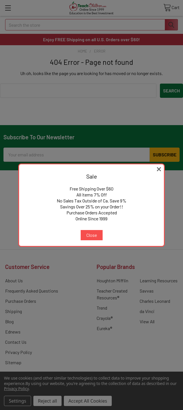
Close (91, 235)
